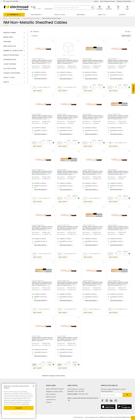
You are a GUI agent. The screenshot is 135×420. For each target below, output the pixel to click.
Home (5, 18)
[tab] (14, 33)
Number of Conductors (13, 51)
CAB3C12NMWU (62, 114)
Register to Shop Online (124, 1)
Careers (49, 402)
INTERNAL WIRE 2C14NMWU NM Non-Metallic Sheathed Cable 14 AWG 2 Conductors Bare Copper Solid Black (92, 63)
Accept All (18, 408)
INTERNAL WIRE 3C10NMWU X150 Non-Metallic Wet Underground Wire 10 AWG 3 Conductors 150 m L (68, 62)
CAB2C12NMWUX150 (63, 280)
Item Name (7, 42)
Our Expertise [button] (36, 15)
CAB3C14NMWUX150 (38, 225)
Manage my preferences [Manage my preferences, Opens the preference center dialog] (18, 413)
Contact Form (50, 399)
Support (8, 1)
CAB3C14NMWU (112, 225)
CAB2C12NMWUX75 (38, 59)
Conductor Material (11, 73)
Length (6, 82)
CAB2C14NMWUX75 (38, 280)
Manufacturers (9, 33)
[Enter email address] (112, 395)
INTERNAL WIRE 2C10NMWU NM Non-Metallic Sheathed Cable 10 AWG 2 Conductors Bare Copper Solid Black (67, 173)
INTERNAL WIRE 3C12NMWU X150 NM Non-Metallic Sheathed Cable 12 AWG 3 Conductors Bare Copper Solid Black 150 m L (67, 229)
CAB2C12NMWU (37, 114)
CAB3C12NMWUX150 (63, 225)
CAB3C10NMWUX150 (63, 59)
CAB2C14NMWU (87, 59)
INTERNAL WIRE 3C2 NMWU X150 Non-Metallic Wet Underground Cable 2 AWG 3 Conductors (43, 339)
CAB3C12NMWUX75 (88, 170)
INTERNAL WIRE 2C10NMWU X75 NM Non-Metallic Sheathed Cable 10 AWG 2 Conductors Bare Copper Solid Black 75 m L (92, 229)
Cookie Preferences (78, 417)
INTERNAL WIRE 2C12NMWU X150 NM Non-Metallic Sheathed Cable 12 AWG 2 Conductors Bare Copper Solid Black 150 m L (67, 284)
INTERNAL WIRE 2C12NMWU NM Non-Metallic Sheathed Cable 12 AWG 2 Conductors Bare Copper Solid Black (42, 118)
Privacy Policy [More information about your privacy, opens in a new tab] (25, 404)
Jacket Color (9, 77)
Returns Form (51, 397)
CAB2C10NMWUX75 (88, 225)
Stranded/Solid (9, 59)
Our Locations (51, 394)
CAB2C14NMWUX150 (114, 114)
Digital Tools (60, 15)
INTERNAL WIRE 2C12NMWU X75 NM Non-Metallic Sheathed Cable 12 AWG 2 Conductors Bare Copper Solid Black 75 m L (42, 63)
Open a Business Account (107, 1)
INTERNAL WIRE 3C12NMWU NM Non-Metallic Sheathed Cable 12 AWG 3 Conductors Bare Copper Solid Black (67, 118)
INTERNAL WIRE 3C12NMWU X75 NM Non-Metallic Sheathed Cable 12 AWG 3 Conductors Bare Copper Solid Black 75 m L (92, 173)
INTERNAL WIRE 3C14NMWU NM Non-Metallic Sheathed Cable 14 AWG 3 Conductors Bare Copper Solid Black (118, 229)
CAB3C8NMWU (112, 170)
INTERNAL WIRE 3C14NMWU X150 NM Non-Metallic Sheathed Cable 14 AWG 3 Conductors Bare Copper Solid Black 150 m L (42, 229)
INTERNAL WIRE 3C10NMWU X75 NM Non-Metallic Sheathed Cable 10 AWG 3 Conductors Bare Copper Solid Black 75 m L (92, 284)
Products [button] (14, 15)
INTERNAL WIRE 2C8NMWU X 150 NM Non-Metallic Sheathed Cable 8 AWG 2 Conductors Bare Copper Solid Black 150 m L (67, 340)
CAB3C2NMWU (36, 336)
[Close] (34, 386)
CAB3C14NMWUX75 (38, 170)
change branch (48, 8)
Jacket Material (9, 64)
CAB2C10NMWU (62, 170)
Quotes (96, 1)
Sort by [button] (127, 31)
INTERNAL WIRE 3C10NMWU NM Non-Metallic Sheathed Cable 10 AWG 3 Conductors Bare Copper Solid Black (92, 118)
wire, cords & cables (14, 18)
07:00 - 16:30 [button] (37, 9)
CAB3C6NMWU (112, 59)
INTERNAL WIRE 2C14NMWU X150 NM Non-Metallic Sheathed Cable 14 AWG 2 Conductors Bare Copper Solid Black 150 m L (118, 118)
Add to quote (37, 91)
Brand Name (8, 37)
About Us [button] (101, 15)
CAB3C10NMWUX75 (88, 280)
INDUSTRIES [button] (80, 15)
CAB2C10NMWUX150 (114, 280)
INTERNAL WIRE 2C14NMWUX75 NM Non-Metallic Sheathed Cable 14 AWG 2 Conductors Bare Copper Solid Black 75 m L (42, 284)
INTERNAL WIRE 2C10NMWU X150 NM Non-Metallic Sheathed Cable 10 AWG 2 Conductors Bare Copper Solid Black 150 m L (118, 284)
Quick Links (51, 385)
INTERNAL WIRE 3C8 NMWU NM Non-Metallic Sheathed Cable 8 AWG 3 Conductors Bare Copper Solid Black (118, 173)
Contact (122, 15)
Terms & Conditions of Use (92, 417)
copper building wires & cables (31, 18)
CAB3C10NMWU (87, 114)
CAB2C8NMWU (62, 336)
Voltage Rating (9, 68)
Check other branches (40, 78)
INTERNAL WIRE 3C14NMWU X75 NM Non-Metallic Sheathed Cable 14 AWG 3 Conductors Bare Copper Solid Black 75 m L (42, 173)
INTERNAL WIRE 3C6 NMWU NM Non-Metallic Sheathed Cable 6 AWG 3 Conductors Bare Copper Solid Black (118, 63)
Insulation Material (11, 55)
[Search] (75, 8)
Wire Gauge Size (9, 46)
